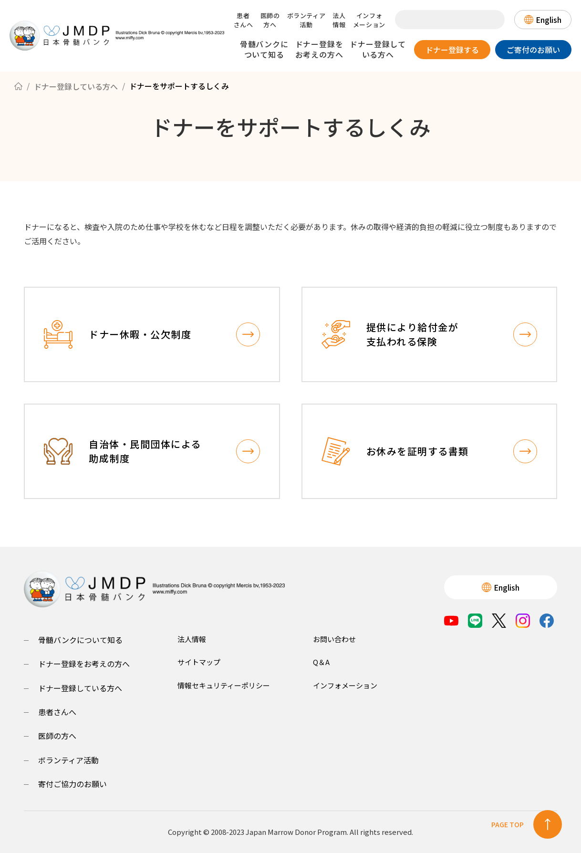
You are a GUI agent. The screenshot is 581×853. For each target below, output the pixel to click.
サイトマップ (198, 662)
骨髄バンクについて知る (264, 49)
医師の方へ (270, 20)
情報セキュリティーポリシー (223, 685)
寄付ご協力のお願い (72, 784)
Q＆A (321, 662)
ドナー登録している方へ (378, 49)
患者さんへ (243, 20)
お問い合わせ (334, 639)
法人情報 (338, 20)
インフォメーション (369, 20)
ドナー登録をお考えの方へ (319, 49)
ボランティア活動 (306, 20)
